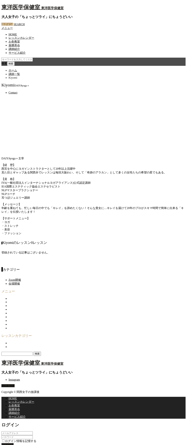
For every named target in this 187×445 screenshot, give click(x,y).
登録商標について (20, 297)
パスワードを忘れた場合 (17, 418)
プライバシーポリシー (23, 289)
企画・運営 (16, 278)
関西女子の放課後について (26, 271)
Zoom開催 (15, 249)
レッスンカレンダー (21, 37)
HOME (13, 34)
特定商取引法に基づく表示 (26, 293)
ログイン (7, 24)
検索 (4, 63)
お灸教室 (14, 41)
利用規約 (14, 286)
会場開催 (14, 253)
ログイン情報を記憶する (19, 410)
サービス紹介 (17, 52)
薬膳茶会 (14, 45)
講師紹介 (14, 49)
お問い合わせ (17, 282)
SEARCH (19, 24)
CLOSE (6, 421)
